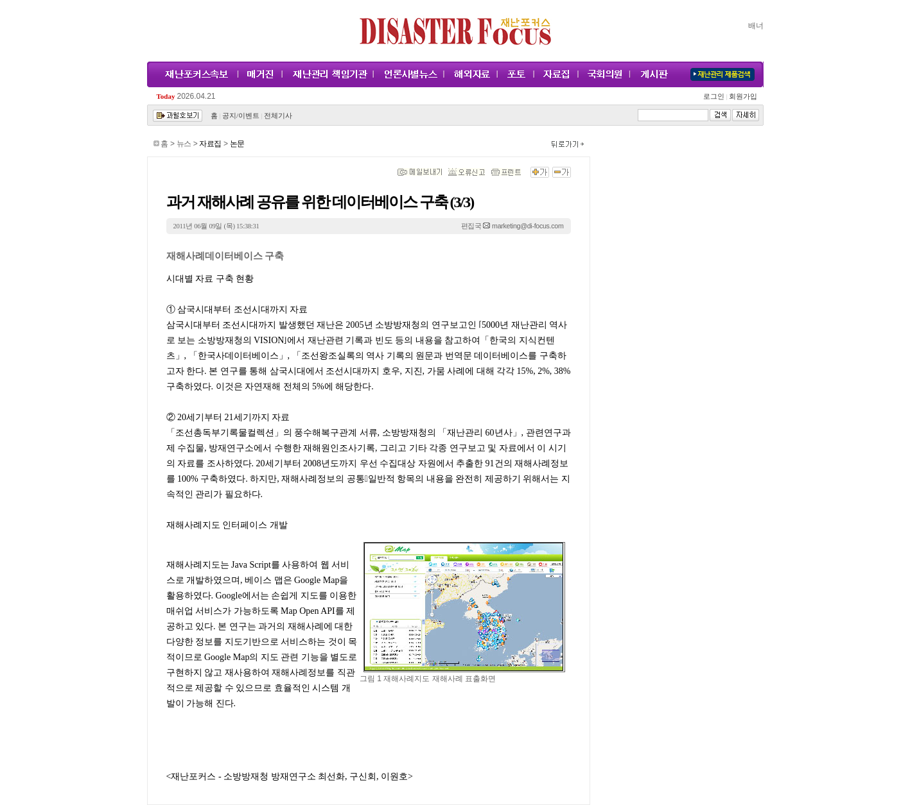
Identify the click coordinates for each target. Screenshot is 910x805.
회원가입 (743, 96)
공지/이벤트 (240, 115)
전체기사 (278, 115)
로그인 (715, 96)
